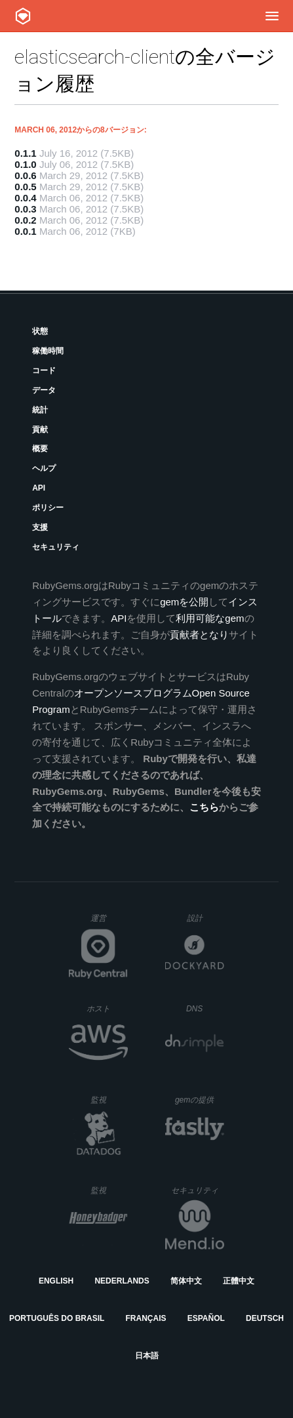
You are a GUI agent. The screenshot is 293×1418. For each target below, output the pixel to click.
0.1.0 (25, 164)
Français (146, 1318)
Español (206, 1318)
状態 (40, 331)
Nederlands (121, 1281)
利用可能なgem (210, 618)
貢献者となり (199, 634)
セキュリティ (55, 547)
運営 (109, 922)
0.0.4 (25, 197)
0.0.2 (25, 220)
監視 (109, 1099)
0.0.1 (25, 231)
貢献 (40, 429)
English (56, 1281)
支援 (40, 527)
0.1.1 (25, 153)
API (38, 488)
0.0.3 (25, 208)
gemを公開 (184, 601)
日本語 (147, 1355)
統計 (40, 410)
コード (44, 370)
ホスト (107, 1008)
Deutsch (265, 1318)
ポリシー (48, 507)
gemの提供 (199, 1099)
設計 (205, 918)
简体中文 (186, 1281)
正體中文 (238, 1281)
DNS (205, 1008)
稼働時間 (48, 350)
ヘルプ (44, 468)
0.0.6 (25, 175)
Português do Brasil (56, 1318)
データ (44, 390)
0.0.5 (25, 186)
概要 (40, 448)
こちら (204, 807)
